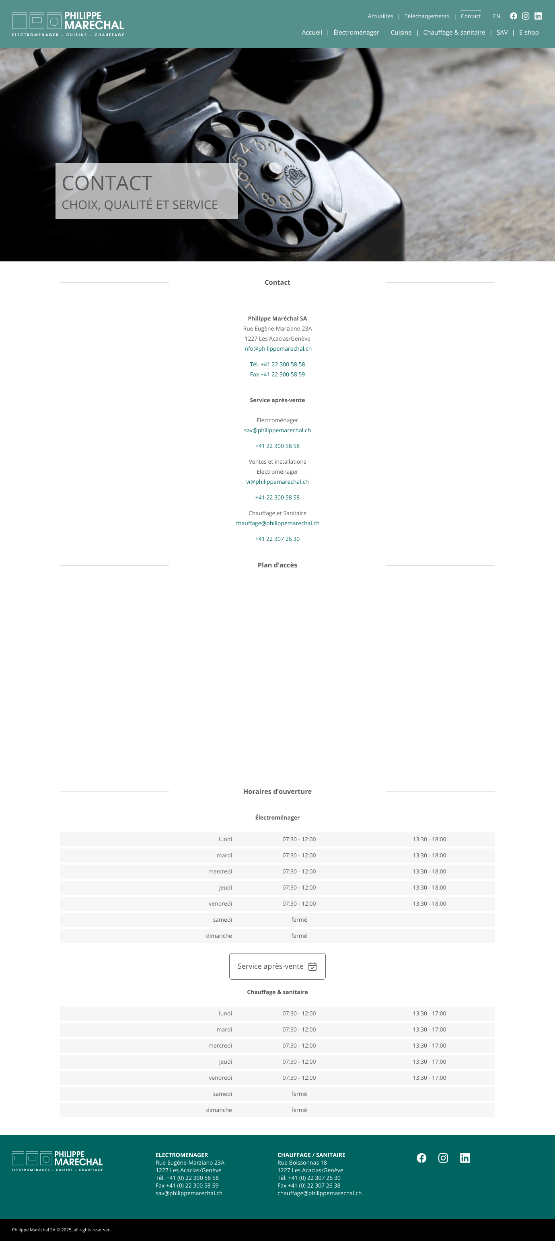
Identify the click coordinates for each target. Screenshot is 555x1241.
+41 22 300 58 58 (277, 446)
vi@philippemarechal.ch (277, 482)
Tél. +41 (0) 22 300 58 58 (187, 1178)
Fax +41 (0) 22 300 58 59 (187, 1186)
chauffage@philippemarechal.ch (277, 523)
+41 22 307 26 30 (277, 539)
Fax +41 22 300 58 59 (277, 374)
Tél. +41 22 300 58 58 (277, 364)
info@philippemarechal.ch (277, 349)
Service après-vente (277, 966)
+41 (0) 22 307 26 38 (314, 1186)
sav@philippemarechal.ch (277, 430)
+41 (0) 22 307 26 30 (314, 1178)
